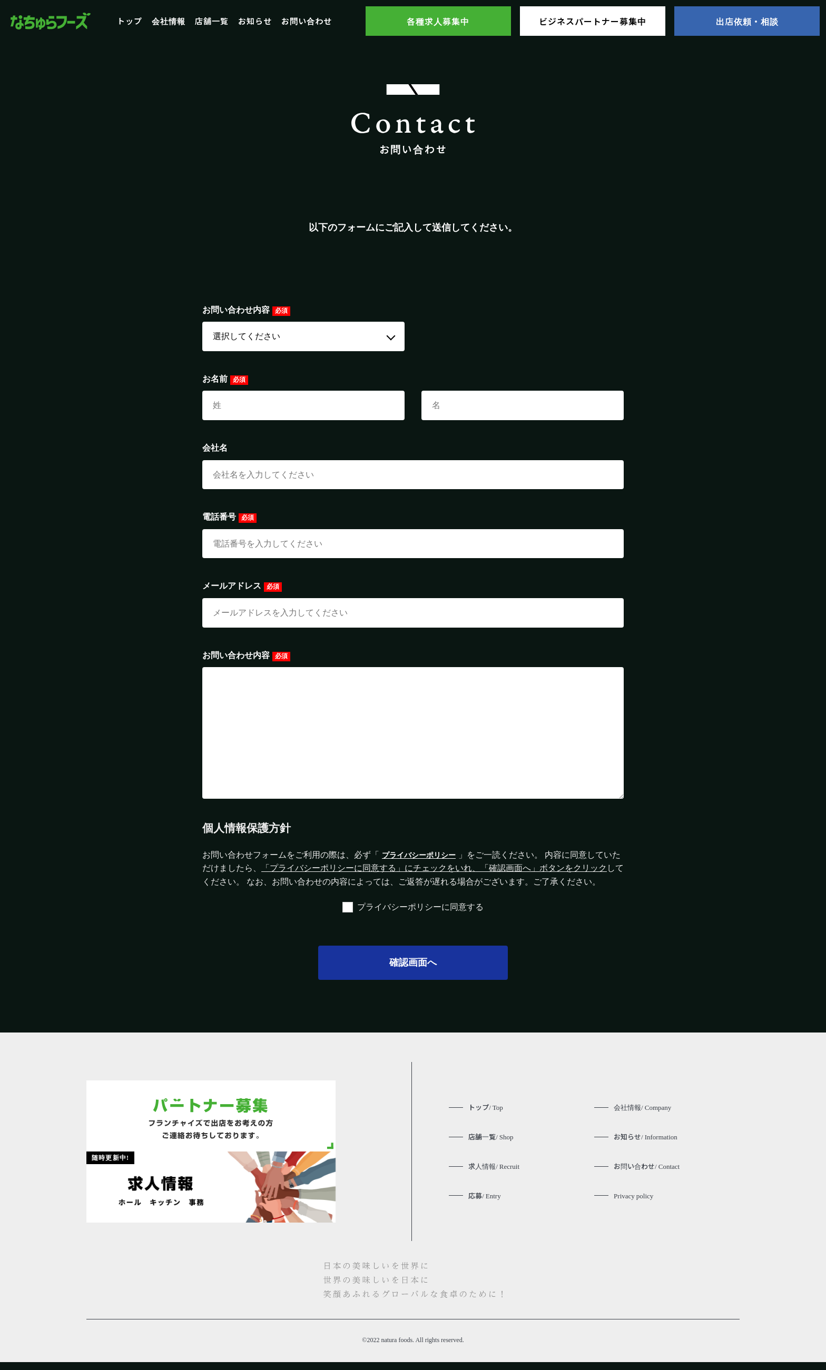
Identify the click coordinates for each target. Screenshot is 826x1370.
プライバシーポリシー (424, 854)
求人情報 (495, 1170)
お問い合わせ (306, 20)
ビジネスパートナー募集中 (592, 21)
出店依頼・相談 (747, 21)
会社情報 (168, 20)
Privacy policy (635, 1201)
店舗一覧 (212, 20)
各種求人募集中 (438, 21)
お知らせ (255, 20)
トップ (129, 20)
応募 (485, 1201)
